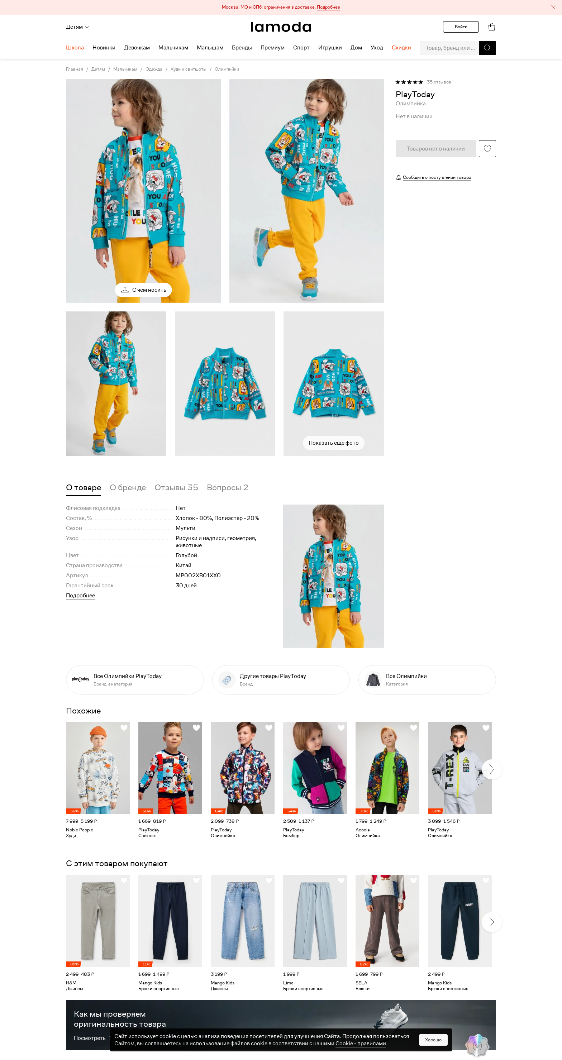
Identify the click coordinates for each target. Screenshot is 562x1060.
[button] (281, 7)
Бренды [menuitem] (242, 47)
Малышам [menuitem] (210, 47)
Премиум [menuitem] (273, 47)
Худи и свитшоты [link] (188, 69)
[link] (281, 27)
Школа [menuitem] (75, 47)
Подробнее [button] (80, 595)
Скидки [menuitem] (401, 47)
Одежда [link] (154, 69)
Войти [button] (461, 27)
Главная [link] (74, 69)
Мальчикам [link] (125, 69)
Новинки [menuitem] (103, 47)
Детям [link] (98, 69)
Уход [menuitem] (377, 47)
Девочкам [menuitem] (137, 47)
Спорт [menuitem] (301, 47)
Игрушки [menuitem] (330, 47)
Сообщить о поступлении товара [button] (437, 177)
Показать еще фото (334, 443)
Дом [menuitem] (356, 47)
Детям (78, 26)
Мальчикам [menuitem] (173, 47)
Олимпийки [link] (227, 69)
